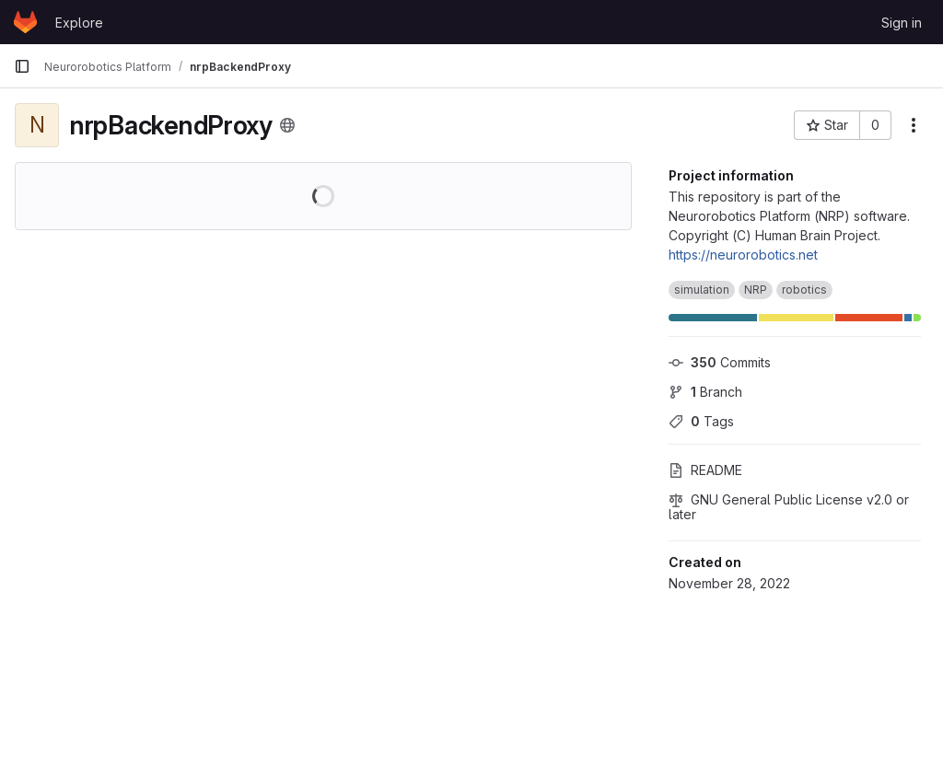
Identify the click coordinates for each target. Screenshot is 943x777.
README (705, 470)
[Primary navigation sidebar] (22, 66)
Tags (701, 421)
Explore (79, 22)
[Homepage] (25, 22)
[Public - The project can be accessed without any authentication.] (287, 125)
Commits (720, 362)
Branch (705, 392)
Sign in (901, 22)
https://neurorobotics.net (743, 254)
